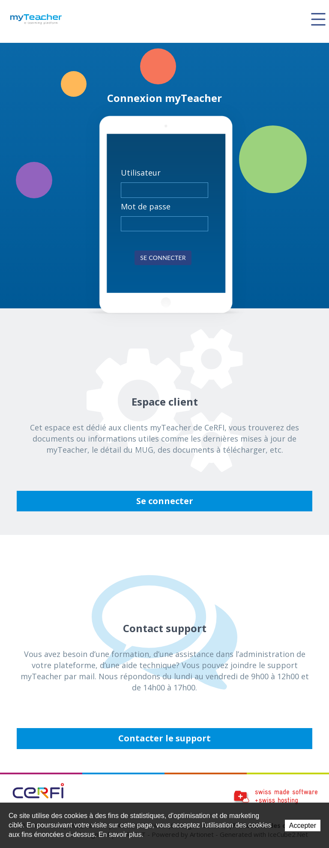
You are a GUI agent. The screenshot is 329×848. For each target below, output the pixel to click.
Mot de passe (145, 206)
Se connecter (163, 257)
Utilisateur (141, 172)
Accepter (302, 825)
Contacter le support (164, 738)
